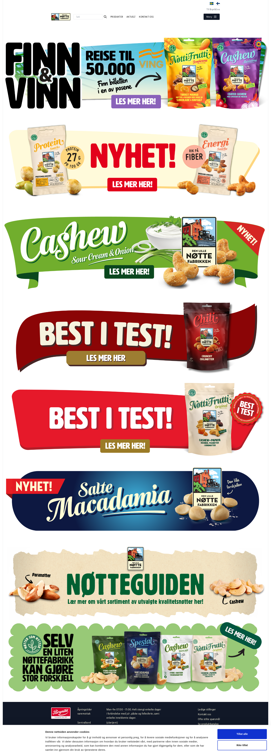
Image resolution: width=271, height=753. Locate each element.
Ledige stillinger (207, 709)
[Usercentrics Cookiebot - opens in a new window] (22, 746)
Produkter (117, 16)
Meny (211, 16)
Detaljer (50, 746)
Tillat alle (242, 720)
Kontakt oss (146, 16)
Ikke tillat (242, 732)
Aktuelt (131, 16)
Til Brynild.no (213, 9)
